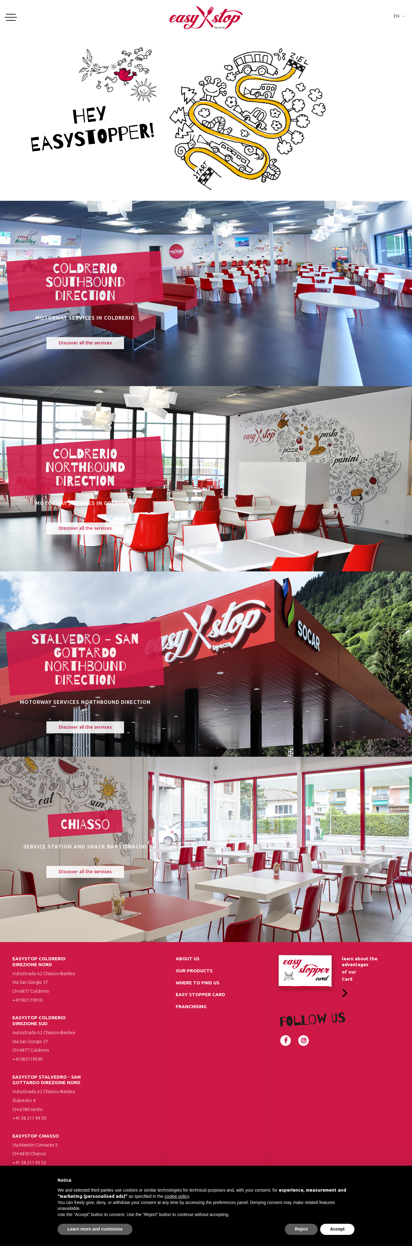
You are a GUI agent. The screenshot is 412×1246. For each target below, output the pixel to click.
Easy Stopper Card (200, 994)
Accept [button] (337, 1229)
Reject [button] (301, 1229)
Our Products (194, 970)
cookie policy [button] (177, 1196)
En (396, 16)
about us (188, 958)
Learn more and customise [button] (94, 1229)
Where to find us (197, 982)
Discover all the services (85, 349)
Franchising (191, 1006)
